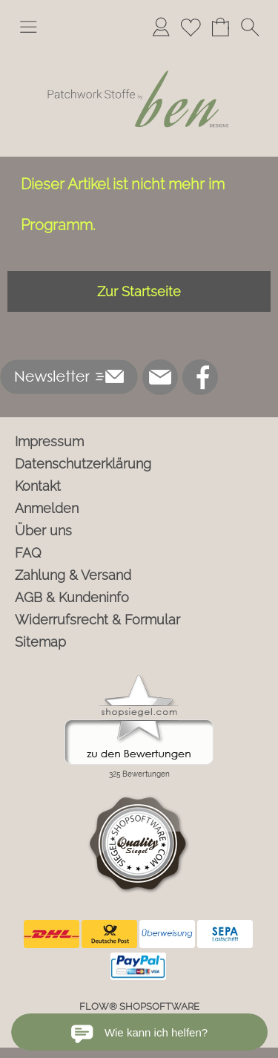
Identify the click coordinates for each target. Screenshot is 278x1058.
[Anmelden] (161, 27)
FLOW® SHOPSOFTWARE (139, 1006)
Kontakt (38, 486)
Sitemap (40, 642)
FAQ (28, 553)
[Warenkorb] (220, 27)
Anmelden (47, 508)
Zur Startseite (139, 291)
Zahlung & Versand (73, 575)
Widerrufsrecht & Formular (97, 619)
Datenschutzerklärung (83, 463)
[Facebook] (200, 377)
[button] (28, 27)
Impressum (49, 441)
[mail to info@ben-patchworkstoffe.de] (160, 377)
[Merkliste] (190, 27)
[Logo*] (139, 51)
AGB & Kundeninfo (72, 597)
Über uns (43, 530)
